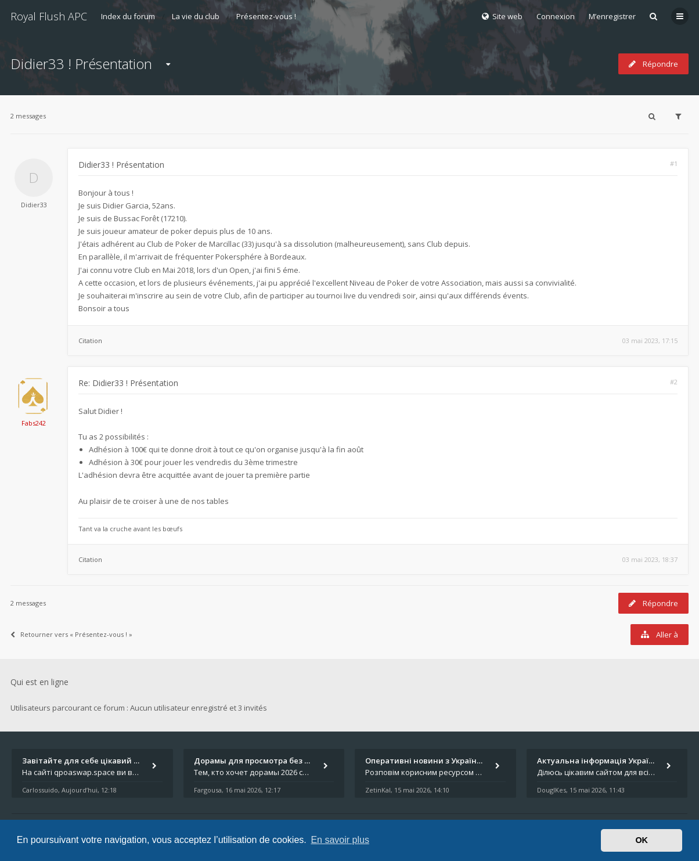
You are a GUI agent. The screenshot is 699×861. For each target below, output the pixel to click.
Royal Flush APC (48, 16)
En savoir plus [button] (340, 840)
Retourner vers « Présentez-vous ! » (71, 634)
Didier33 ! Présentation (81, 63)
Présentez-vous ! (266, 16)
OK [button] (641, 840)
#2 (674, 381)
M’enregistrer (612, 16)
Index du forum (128, 16)
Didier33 (34, 204)
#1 (674, 163)
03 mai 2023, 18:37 (650, 559)
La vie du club (195, 16)
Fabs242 (33, 423)
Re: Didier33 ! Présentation (128, 382)
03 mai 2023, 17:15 (650, 340)
